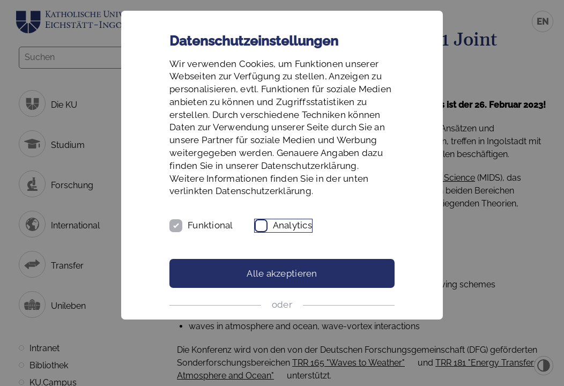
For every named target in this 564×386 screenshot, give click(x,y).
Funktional (210, 225)
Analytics (292, 225)
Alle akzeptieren (282, 273)
